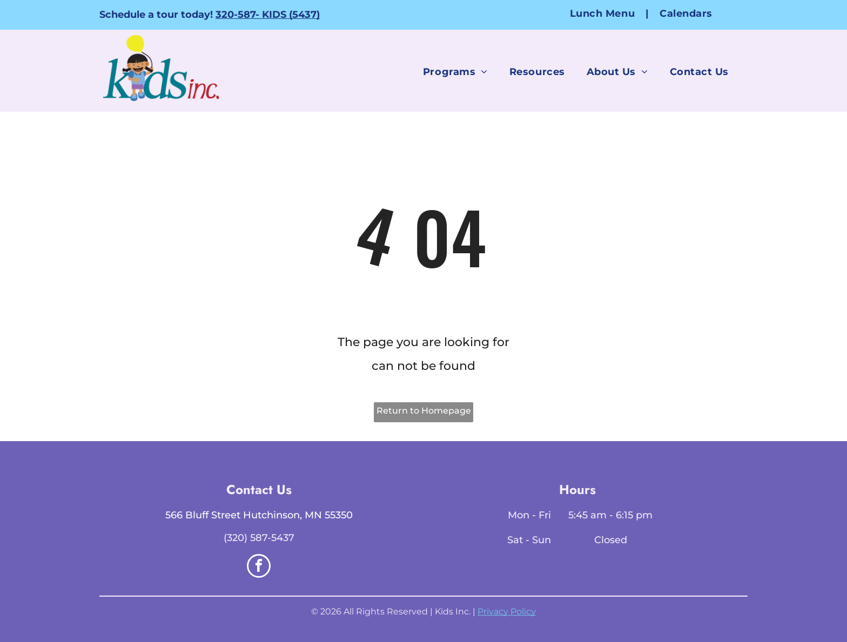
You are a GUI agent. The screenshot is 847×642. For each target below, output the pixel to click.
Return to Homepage (424, 411)
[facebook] (259, 567)
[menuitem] (604, 13)
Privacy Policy (507, 611)
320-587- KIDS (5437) (268, 15)
